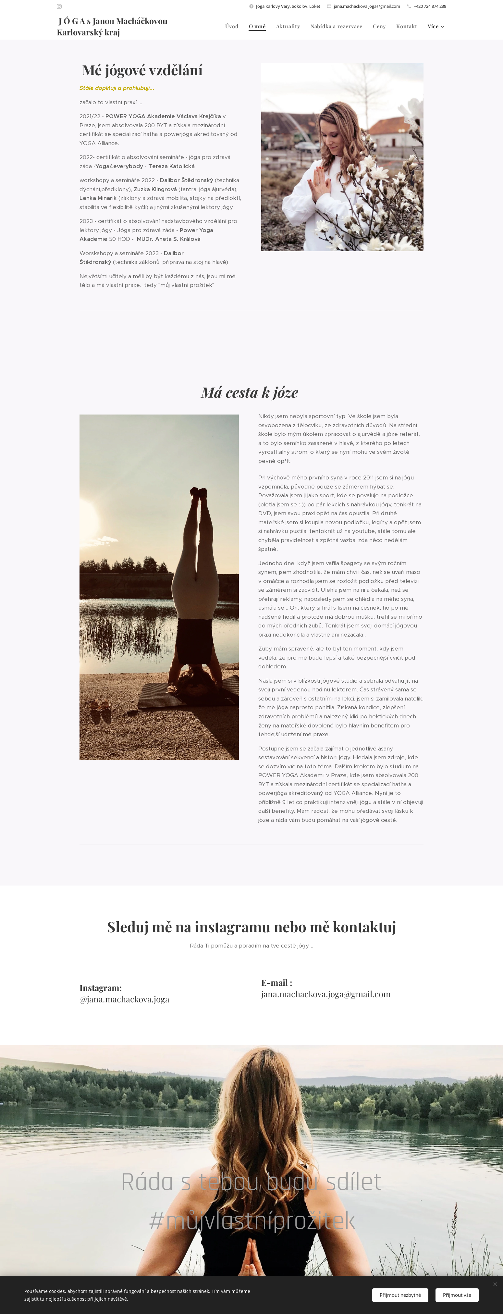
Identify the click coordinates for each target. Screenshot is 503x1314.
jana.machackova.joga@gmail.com (367, 6)
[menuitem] (233, 26)
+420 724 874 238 (430, 6)
